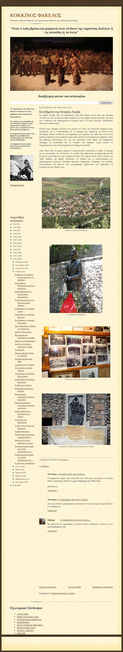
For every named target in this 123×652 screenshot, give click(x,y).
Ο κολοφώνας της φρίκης (24, 365)
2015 (15, 246)
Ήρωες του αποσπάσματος (25, 341)
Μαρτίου (19, 476)
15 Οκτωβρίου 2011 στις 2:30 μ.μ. (75, 520)
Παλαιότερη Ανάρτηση (103, 587)
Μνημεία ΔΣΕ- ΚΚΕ (26, 627)
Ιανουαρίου (20, 482)
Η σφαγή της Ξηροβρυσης (25, 463)
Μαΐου (18, 469)
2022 (15, 224)
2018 (15, 237)
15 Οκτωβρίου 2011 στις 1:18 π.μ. (73, 499)
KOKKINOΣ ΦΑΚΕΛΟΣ (35, 15)
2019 (15, 234)
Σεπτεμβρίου (20, 265)
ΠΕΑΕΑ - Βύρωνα (25, 630)
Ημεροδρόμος (23, 622)
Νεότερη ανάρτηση (47, 587)
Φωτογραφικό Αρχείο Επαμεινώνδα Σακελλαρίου (23, 294)
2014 (15, 249)
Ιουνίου (18, 466)
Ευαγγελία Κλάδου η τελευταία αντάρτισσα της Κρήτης (24, 405)
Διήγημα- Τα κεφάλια (23, 332)
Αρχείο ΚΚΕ (22, 614)
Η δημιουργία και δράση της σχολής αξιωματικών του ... (24, 449)
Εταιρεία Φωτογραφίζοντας (29, 619)
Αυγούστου (20, 268)
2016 (15, 243)
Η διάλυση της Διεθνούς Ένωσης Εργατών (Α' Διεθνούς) (24, 277)
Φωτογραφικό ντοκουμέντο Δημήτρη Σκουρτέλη (25, 397)
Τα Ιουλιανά (19, 350)
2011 (15, 259)
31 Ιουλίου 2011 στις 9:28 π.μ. (71, 474)
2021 (15, 227)
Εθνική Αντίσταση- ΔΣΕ (28, 616)
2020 (15, 230)
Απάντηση (52, 490)
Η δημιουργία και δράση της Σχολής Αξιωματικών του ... (24, 457)
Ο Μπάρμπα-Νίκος (22, 431)
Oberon (51, 520)
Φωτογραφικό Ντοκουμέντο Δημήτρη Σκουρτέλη (25, 285)
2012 (15, 256)
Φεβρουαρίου (20, 479)
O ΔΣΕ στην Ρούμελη (23, 385)
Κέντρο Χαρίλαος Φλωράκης (30, 625)
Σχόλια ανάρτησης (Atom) (63, 593)
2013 (15, 252)
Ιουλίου (18, 271)
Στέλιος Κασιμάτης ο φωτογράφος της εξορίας (23, 414)
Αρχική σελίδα (74, 587)
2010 (15, 485)
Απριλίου (19, 473)
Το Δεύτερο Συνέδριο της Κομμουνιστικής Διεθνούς (24, 302)
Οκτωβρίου (20, 262)
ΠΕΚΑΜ (21, 633)
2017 (15, 240)
